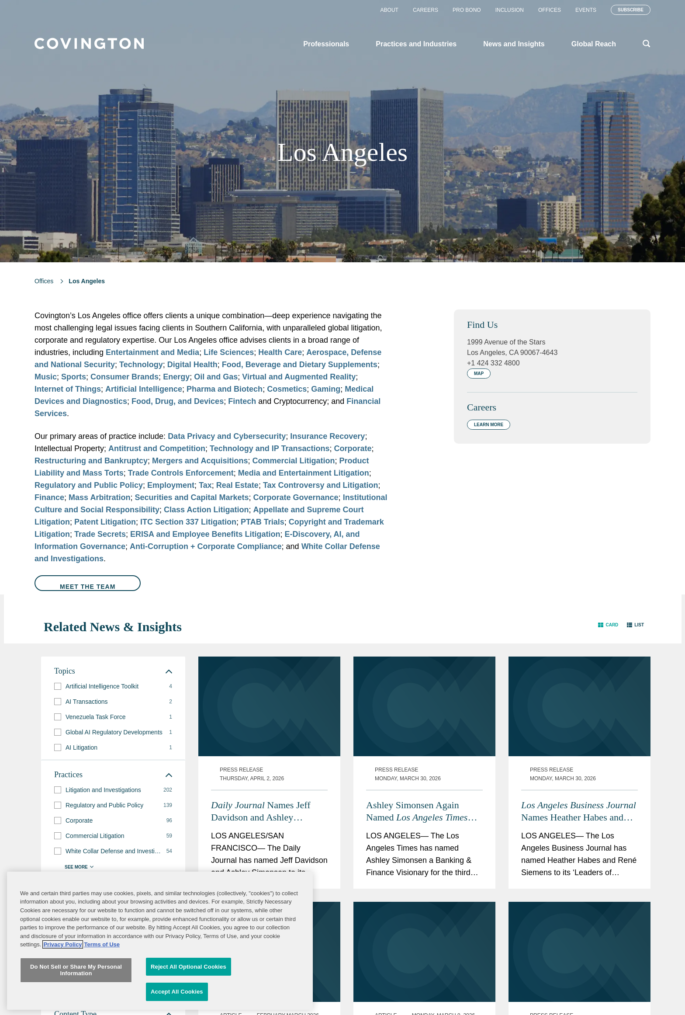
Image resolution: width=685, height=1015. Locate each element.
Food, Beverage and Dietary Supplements (299, 364)
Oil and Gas (216, 376)
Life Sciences (229, 352)
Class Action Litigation (206, 509)
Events (585, 10)
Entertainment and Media (152, 352)
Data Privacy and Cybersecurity (227, 436)
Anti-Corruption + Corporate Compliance (206, 546)
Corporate (353, 448)
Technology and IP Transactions (269, 448)
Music (46, 376)
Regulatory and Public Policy (89, 485)
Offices (549, 10)
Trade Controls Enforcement (181, 473)
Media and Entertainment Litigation (303, 473)
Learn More (488, 424)
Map (479, 373)
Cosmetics (287, 389)
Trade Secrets (100, 534)
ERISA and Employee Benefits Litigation (205, 534)
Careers (425, 10)
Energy (176, 376)
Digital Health (192, 364)
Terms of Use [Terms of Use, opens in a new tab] (102, 1002)
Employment (170, 485)
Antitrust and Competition (156, 448)
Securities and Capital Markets (192, 497)
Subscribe (630, 9)
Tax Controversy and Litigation (320, 485)
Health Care (280, 352)
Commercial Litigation (293, 460)
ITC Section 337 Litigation (188, 522)
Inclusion (509, 10)
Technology (141, 364)
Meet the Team (87, 586)
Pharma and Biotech (225, 389)
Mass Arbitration (99, 497)
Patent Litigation (105, 522)
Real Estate (237, 485)
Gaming (325, 389)
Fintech (242, 401)
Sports (73, 376)
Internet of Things (68, 389)
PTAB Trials (262, 522)
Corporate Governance (296, 497)
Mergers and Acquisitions (200, 460)
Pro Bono (467, 10)
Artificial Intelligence (143, 389)
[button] (608, 625)
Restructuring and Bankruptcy (91, 460)
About (389, 10)
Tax (205, 485)
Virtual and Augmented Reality (299, 376)
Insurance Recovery (327, 436)
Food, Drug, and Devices (177, 401)
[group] (113, 686)
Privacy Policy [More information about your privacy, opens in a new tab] (62, 1002)
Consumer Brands (124, 376)
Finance (49, 497)
